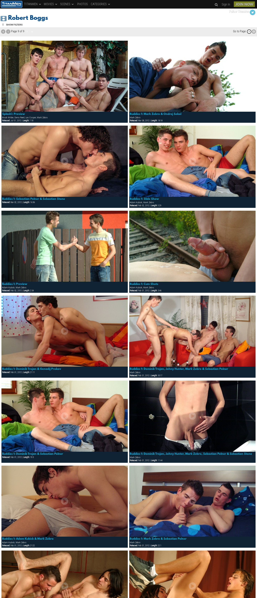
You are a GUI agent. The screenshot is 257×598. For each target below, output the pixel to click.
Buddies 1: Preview (14, 284)
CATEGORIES (101, 4)
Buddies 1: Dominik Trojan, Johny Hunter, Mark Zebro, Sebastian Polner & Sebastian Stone (191, 454)
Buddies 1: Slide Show (144, 199)
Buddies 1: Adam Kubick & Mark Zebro (28, 539)
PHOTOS (82, 4)
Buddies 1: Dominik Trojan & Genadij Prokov (31, 369)
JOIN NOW (244, 5)
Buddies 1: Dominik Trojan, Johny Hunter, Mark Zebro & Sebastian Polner (179, 369)
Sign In (226, 4)
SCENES (67, 4)
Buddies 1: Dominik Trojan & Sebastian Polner (32, 454)
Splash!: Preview (13, 114)
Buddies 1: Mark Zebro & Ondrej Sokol (155, 114)
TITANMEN (33, 4)
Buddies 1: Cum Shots (144, 284)
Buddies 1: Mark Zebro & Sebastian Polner (158, 539)
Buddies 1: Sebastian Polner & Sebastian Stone (33, 199)
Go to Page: (239, 31)
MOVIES (51, 4)
